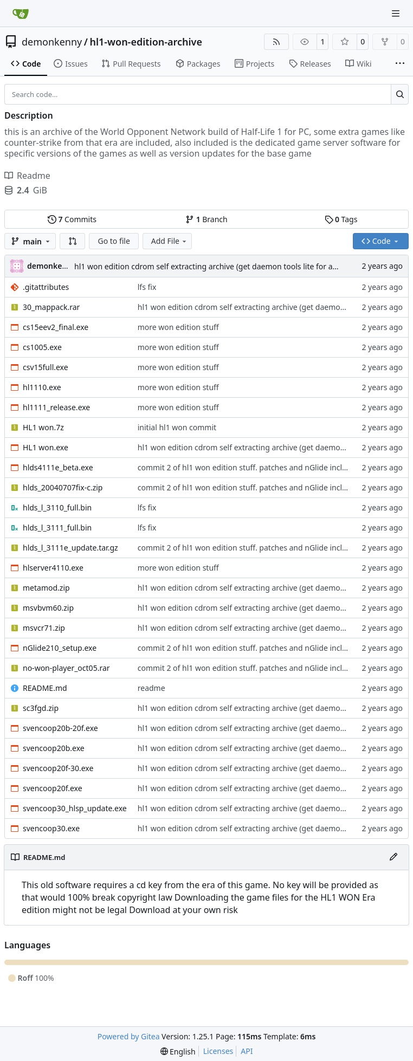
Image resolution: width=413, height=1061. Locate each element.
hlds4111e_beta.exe (58, 467)
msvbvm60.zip (48, 608)
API (247, 1051)
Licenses (218, 1051)
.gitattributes (46, 287)
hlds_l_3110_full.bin (57, 507)
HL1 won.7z (43, 427)
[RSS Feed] (276, 42)
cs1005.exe (42, 347)
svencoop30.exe (51, 828)
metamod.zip (46, 588)
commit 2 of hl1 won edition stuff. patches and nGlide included (249, 467)
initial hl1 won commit (177, 427)
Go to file (114, 241)
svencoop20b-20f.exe (60, 728)
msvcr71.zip (44, 628)
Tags (341, 219)
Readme (27, 175)
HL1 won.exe (45, 447)
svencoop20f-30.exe (58, 768)
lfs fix (147, 287)
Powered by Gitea (129, 1036)
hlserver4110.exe (53, 567)
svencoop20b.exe (54, 748)
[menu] (178, 1051)
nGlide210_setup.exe (59, 648)
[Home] (20, 13)
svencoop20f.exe (52, 788)
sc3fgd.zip (41, 708)
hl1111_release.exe (56, 407)
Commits (72, 219)
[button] (73, 241)
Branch (206, 219)
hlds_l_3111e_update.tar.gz (70, 547)
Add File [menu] (169, 241)
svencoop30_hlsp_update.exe (75, 808)
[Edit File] (393, 857)
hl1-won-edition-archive (145, 41)
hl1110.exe (42, 387)
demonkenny (52, 41)
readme (151, 688)
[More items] (400, 64)
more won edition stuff (178, 327)
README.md (45, 688)
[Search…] (400, 94)
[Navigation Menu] (397, 13)
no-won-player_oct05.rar (66, 668)
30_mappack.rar (51, 307)
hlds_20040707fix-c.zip (62, 487)
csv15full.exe (45, 367)
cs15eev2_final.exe (55, 327)
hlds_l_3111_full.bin (57, 527)
